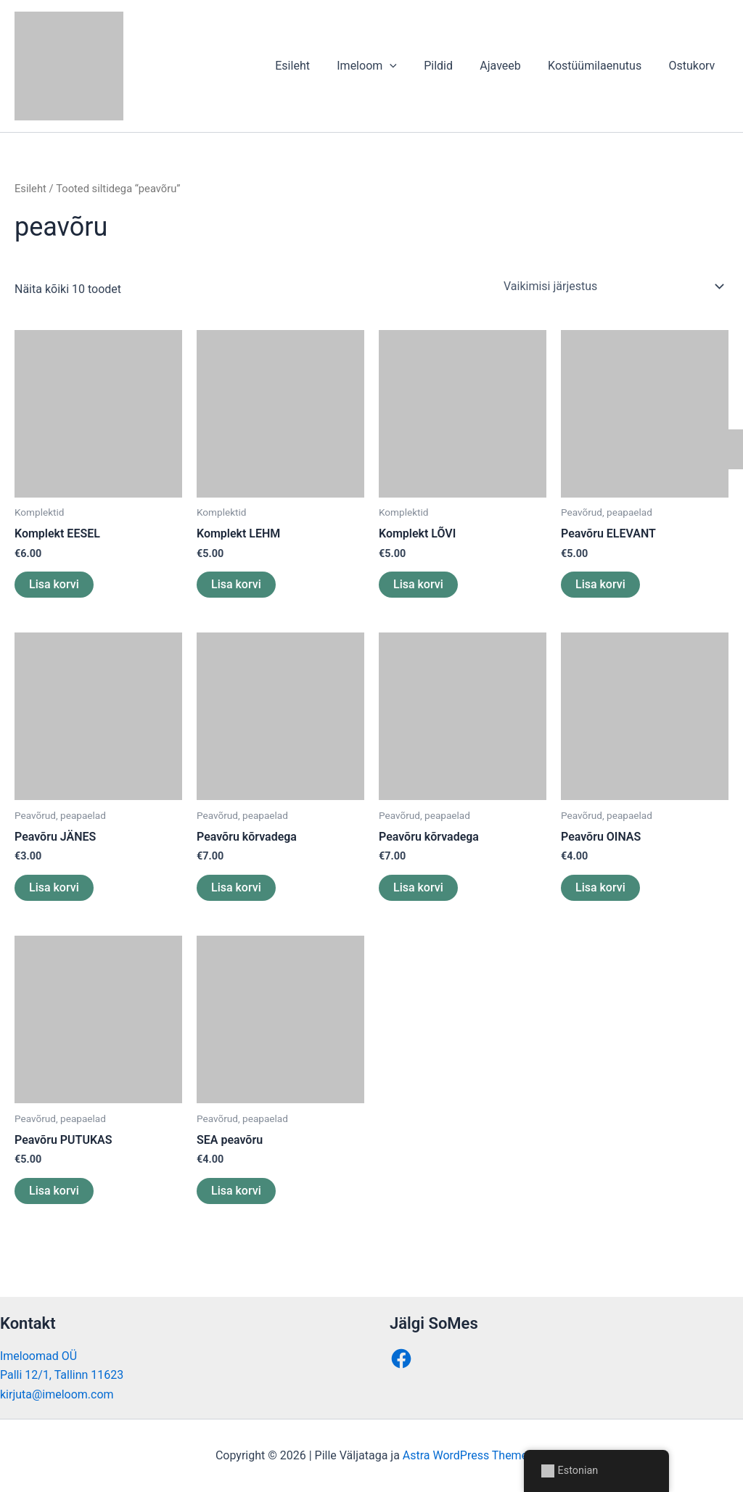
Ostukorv (693, 66)
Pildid (452, 66)
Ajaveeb (510, 66)
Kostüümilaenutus (600, 66)
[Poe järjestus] (613, 286)
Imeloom (384, 66)
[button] (407, 66)
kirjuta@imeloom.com (57, 1394)
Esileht (313, 66)
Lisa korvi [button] (54, 584)
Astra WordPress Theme (465, 1455)
